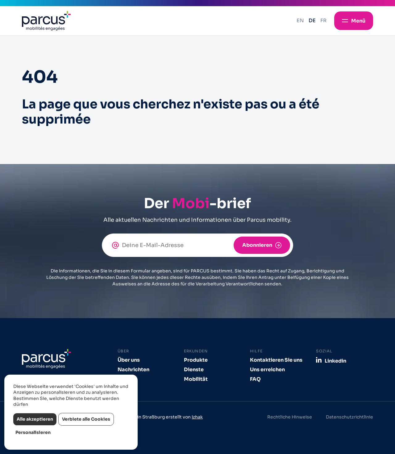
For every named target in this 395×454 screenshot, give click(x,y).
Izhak (197, 417)
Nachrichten (133, 369)
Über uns (129, 360)
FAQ (255, 379)
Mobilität (196, 379)
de (312, 20)
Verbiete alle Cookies (86, 419)
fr (323, 20)
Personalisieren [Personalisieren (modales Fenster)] (33, 432)
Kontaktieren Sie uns (276, 360)
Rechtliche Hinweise (289, 417)
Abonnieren (257, 245)
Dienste (194, 369)
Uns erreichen (267, 369)
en (300, 20)
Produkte (196, 360)
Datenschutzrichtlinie (349, 417)
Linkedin (335, 361)
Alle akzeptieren (35, 419)
